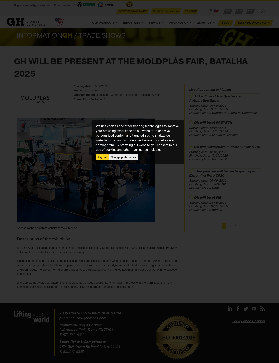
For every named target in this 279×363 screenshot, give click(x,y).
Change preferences (123, 157)
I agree (102, 157)
